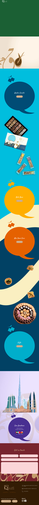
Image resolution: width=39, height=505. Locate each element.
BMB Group (14, 492)
